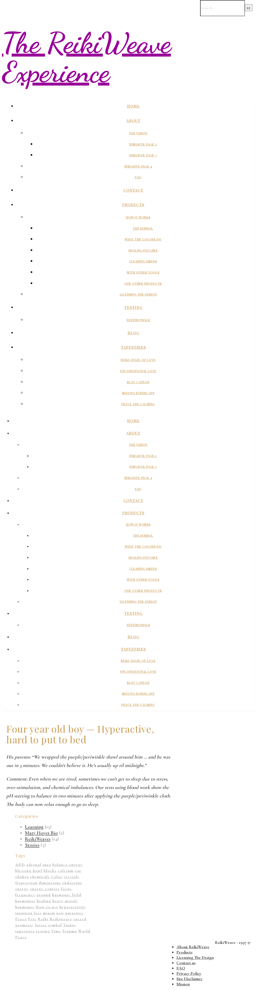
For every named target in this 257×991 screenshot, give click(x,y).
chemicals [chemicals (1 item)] (40, 876)
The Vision (138, 133)
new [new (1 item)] (60, 913)
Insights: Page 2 (143, 144)
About (133, 120)
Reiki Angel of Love (138, 360)
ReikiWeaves (38, 839)
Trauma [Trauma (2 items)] (69, 931)
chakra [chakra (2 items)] (22, 876)
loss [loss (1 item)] (38, 913)
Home (133, 106)
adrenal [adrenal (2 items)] (33, 864)
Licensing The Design (138, 294)
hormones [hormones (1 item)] (24, 906)
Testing (133, 307)
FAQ (138, 177)
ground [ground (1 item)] (44, 894)
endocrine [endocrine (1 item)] (72, 882)
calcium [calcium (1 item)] (66, 870)
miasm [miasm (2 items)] (49, 913)
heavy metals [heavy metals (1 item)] (65, 900)
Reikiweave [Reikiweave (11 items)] (61, 919)
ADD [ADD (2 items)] (20, 864)
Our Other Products (143, 283)
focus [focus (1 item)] (66, 888)
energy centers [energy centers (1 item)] (45, 888)
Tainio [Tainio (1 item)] (69, 925)
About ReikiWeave (192, 946)
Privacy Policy (188, 973)
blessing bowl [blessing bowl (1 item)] (28, 870)
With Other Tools (143, 272)
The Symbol (143, 228)
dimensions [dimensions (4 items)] (50, 882)
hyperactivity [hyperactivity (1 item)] (73, 906)
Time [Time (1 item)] (56, 931)
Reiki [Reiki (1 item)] (43, 919)
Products (133, 204)
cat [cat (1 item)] (78, 870)
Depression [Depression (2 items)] (26, 882)
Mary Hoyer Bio (41, 833)
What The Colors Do (143, 239)
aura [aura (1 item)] (47, 864)
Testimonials (138, 320)
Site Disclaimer (189, 978)
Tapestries (133, 347)
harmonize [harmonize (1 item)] (25, 900)
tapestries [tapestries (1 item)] (25, 931)
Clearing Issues (143, 261)
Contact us (186, 962)
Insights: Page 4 (138, 166)
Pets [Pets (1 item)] (32, 919)
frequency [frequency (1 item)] (25, 894)
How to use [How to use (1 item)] (47, 906)
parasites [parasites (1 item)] (74, 913)
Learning (34, 827)
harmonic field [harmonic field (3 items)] (67, 894)
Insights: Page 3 (143, 155)
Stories (32, 845)
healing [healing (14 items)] (44, 900)
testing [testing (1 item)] (43, 931)
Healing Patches (143, 250)
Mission (183, 984)
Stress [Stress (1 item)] (41, 925)
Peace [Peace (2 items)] (21, 919)
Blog (133, 332)
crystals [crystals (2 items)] (71, 876)
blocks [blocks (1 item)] (50, 870)
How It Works (138, 217)
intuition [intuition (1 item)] (24, 913)
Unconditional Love (138, 371)
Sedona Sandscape (138, 393)
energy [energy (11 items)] (22, 888)
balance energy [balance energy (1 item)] (68, 864)
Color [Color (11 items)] (56, 876)
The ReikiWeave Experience (86, 57)
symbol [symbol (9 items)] (55, 925)
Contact (133, 190)
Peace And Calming (138, 404)
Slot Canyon (138, 382)
